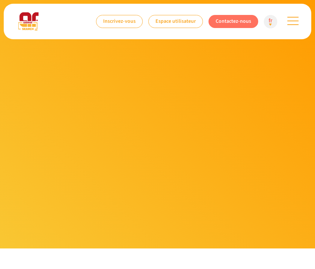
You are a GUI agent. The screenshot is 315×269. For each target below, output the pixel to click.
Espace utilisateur (175, 21)
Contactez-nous (233, 21)
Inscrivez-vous (119, 21)
